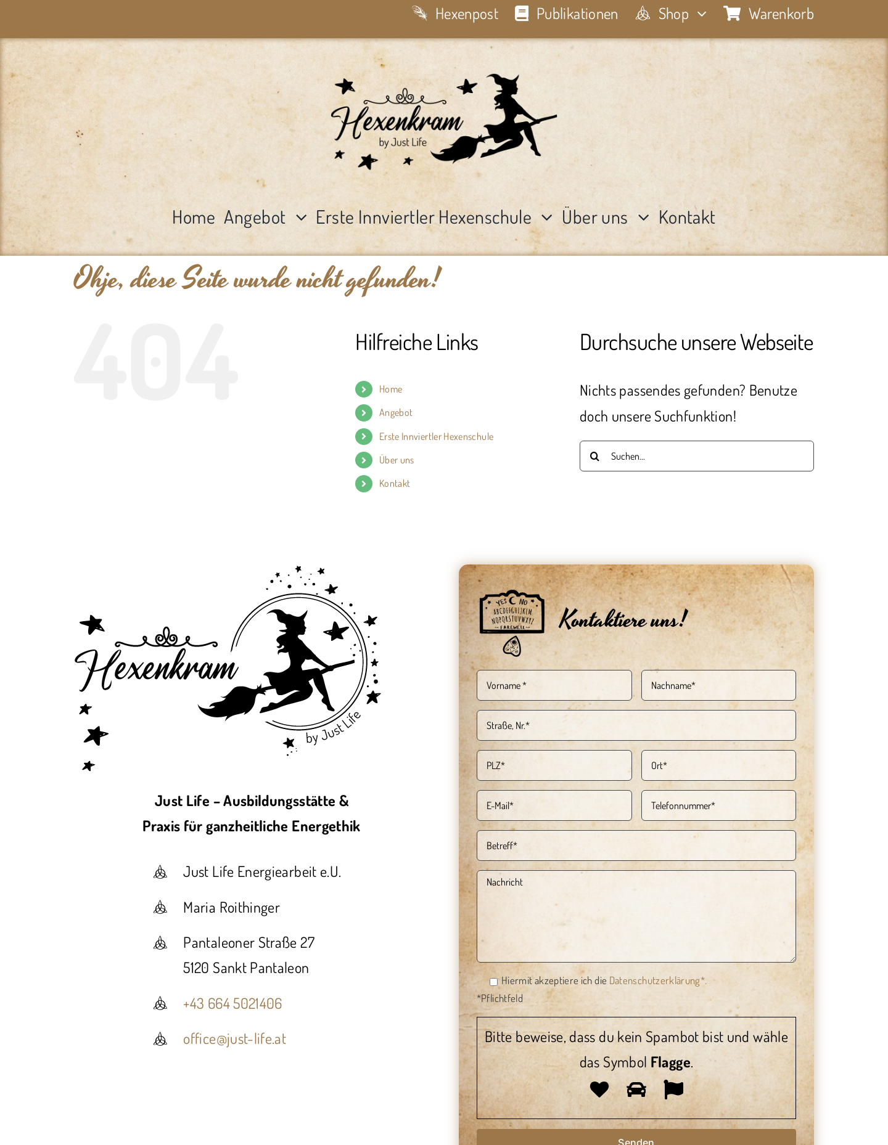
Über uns (396, 460)
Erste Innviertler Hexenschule (436, 436)
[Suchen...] (697, 456)
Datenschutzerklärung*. (658, 980)
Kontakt (395, 483)
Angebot (396, 412)
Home (390, 389)
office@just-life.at (234, 1038)
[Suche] (595, 456)
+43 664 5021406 (232, 1003)
